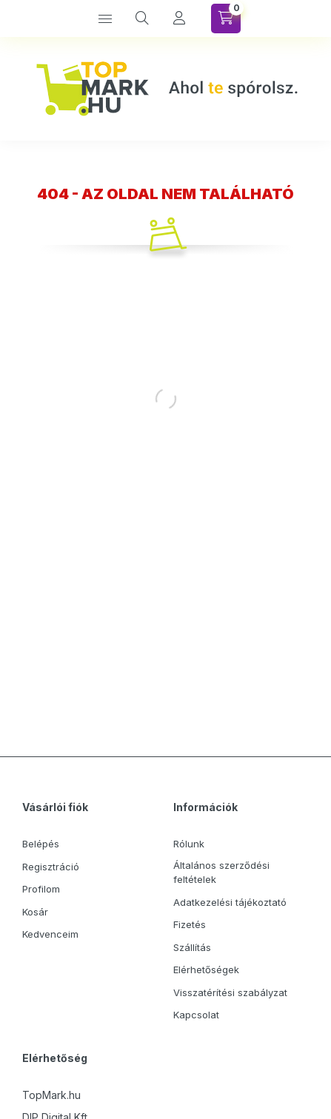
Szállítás (192, 947)
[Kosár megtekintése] (226, 18)
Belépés (40, 844)
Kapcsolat (196, 1015)
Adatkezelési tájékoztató (230, 902)
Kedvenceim (50, 934)
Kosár (35, 912)
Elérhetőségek (206, 969)
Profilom (41, 889)
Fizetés (189, 924)
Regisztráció (50, 867)
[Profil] (179, 18)
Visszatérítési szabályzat (230, 992)
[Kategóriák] (105, 18)
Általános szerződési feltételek (221, 872)
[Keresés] (142, 18)
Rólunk (188, 844)
